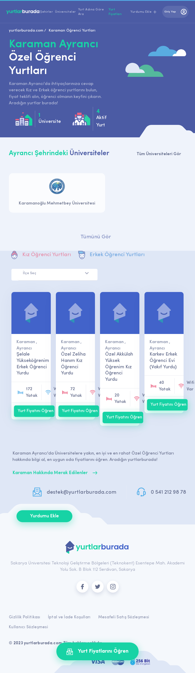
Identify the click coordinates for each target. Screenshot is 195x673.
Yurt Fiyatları (115, 12)
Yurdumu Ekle (44, 516)
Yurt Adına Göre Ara (91, 12)
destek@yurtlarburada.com (81, 492)
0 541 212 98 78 (168, 492)
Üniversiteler (65, 11)
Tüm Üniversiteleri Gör (159, 154)
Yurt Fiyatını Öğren (36, 411)
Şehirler (46, 11)
